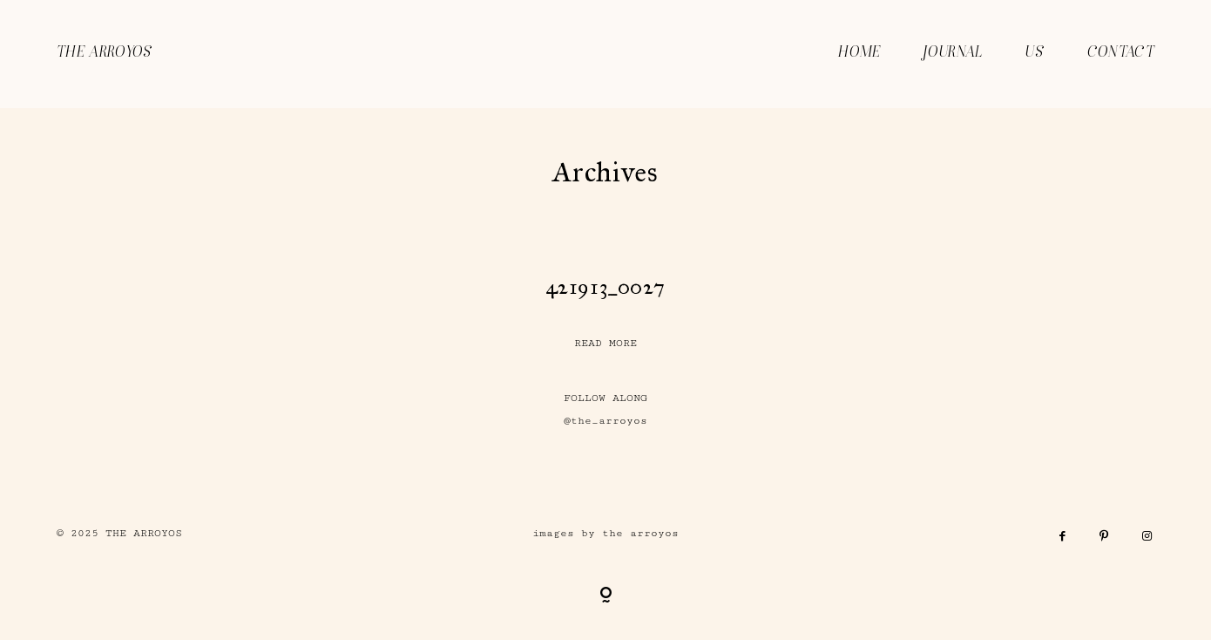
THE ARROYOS (104, 53)
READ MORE (605, 343)
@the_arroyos (605, 420)
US (1035, 53)
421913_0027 (606, 287)
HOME (859, 53)
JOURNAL (952, 53)
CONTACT (1120, 53)
